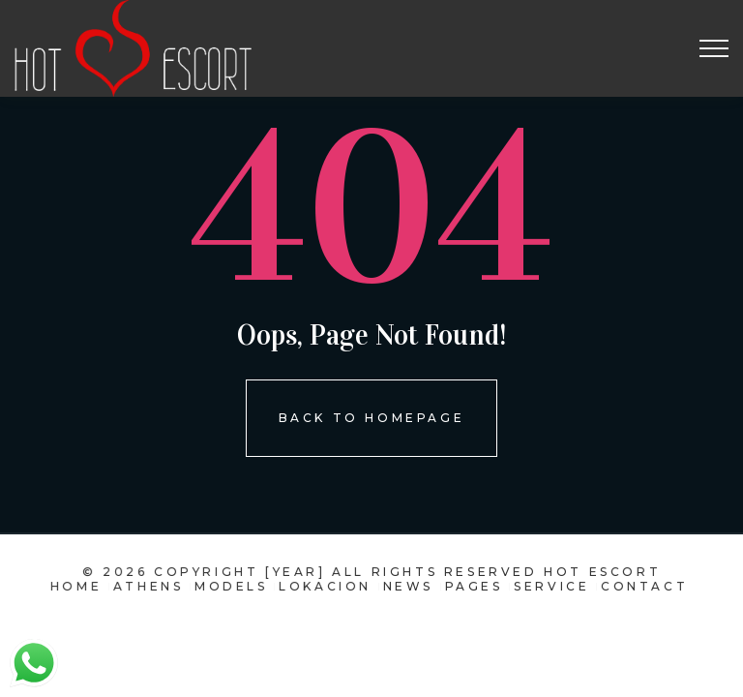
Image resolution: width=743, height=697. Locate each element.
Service (548, 586)
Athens (152, 586)
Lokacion (326, 586)
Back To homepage (372, 417)
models (233, 586)
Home (81, 586)
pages (471, 586)
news (406, 586)
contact (639, 586)
